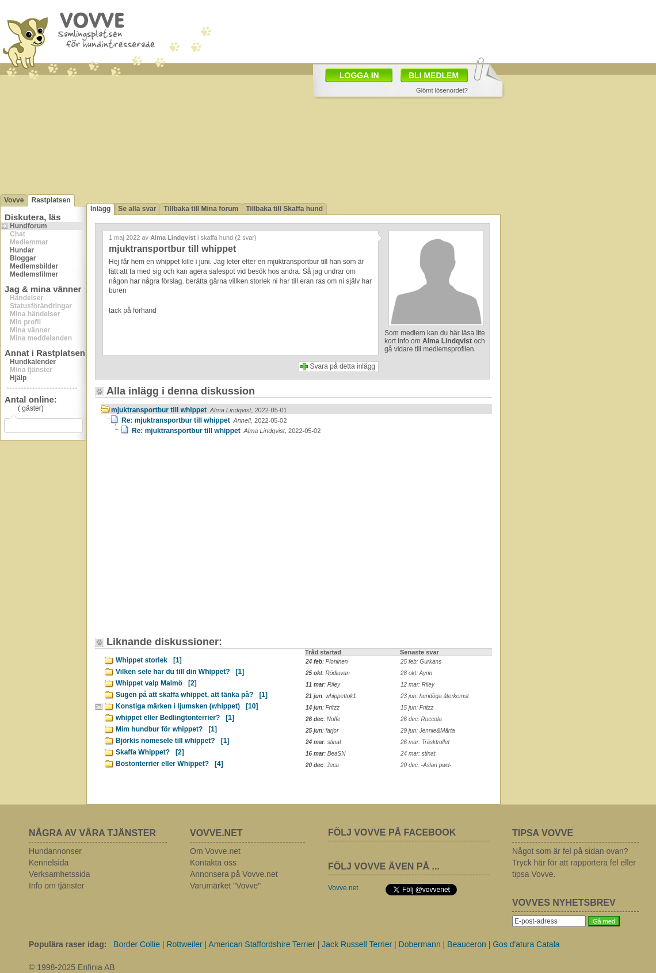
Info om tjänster (57, 885)
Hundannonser (55, 851)
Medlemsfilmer (34, 274)
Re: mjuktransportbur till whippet (204, 420)
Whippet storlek (149, 660)
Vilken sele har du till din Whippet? (180, 672)
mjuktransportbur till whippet (199, 410)
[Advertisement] (198, 541)
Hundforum (28, 226)
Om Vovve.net (215, 851)
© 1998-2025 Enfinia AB (72, 967)
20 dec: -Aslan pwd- (426, 765)
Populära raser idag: (67, 944)
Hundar (22, 250)
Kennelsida (48, 862)
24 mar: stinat (418, 753)
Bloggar (23, 258)
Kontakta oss (213, 862)
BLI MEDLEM (434, 75)
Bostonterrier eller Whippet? (169, 764)
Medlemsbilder (34, 266)
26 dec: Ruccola (421, 719)
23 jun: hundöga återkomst (434, 696)
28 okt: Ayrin (416, 673)
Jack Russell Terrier (357, 944)
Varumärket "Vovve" (225, 885)
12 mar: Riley (417, 684)
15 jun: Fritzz (417, 707)
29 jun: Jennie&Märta (428, 730)
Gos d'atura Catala (526, 944)
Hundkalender (33, 362)
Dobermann (420, 944)
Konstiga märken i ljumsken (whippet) (187, 706)
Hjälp (18, 378)
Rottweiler (184, 944)
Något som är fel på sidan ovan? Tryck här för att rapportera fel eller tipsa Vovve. (574, 862)
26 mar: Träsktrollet (425, 742)
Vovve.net (343, 888)
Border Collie (136, 944)
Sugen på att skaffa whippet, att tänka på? (192, 695)
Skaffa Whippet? (150, 752)
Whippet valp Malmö (156, 683)
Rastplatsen (50, 200)
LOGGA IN (359, 75)
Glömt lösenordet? (442, 90)
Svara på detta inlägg (342, 366)
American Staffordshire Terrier (261, 944)
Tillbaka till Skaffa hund (284, 209)
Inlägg (100, 209)
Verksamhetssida (59, 874)
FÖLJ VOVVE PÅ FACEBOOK (392, 832)
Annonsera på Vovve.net (234, 874)
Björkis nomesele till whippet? (172, 741)
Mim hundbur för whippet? (166, 729)
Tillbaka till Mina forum (200, 209)
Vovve (14, 200)
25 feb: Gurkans (421, 661)
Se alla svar (137, 209)
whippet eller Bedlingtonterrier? (175, 718)
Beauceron (466, 944)
